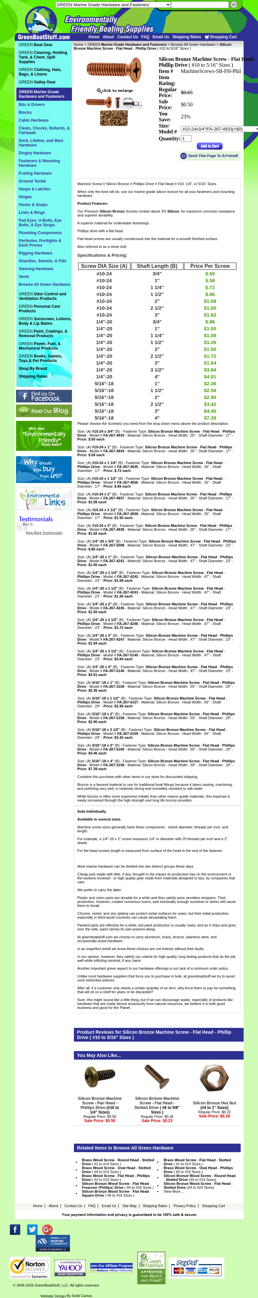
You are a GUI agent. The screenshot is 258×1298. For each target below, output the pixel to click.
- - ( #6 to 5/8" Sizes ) (157, 1105)
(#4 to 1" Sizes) (214, 1105)
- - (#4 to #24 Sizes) (197, 1185)
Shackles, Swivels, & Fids (43, 261)
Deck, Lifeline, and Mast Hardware (41, 142)
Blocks (25, 112)
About (108, 37)
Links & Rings (32, 212)
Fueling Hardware (35, 173)
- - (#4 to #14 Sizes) (199, 1178)
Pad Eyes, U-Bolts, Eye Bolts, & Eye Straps (40, 222)
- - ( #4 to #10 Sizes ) (198, 1170)
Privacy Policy (184, 1206)
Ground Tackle (32, 181)
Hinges (25, 197)
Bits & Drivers (32, 104)
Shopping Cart (220, 37)
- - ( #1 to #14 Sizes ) (118, 1162)
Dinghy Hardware (35, 153)
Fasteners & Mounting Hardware (39, 163)
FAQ (145, 37)
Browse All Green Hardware (193, 44)
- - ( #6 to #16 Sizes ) (116, 1193)
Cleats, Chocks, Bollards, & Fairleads (44, 130)
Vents (24, 276)
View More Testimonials (44, 533)
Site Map (129, 1206)
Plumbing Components (40, 233)
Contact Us (127, 37)
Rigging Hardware (36, 253)
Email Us (161, 37)
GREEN (127, 44)
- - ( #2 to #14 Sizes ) (116, 1178)
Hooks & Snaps (33, 204)
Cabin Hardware (34, 120)
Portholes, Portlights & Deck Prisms (40, 243)
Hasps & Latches (35, 189)
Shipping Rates (186, 37)
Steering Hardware (36, 269)
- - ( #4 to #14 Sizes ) (116, 1170)
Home (94, 37)
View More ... (173, 1191)
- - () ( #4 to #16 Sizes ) (118, 1185)
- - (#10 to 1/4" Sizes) (100, 1105)
